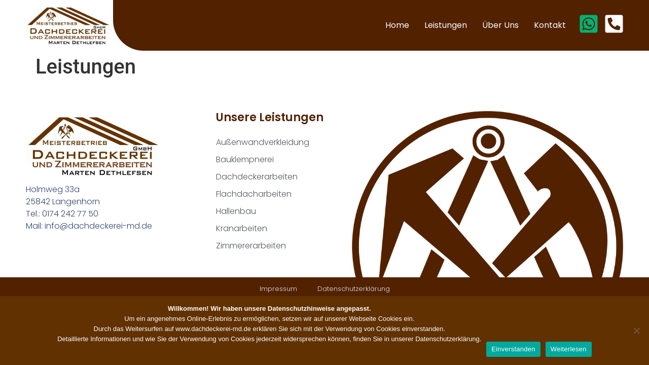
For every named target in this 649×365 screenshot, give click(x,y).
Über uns (500, 25)
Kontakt (550, 25)
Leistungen (445, 25)
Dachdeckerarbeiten (257, 176)
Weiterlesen (569, 349)
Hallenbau (236, 211)
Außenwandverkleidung (262, 142)
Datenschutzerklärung (353, 289)
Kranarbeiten (241, 228)
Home (397, 25)
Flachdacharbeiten (254, 194)
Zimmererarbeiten (251, 245)
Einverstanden (513, 349)
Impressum (278, 289)
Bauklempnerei (245, 159)
